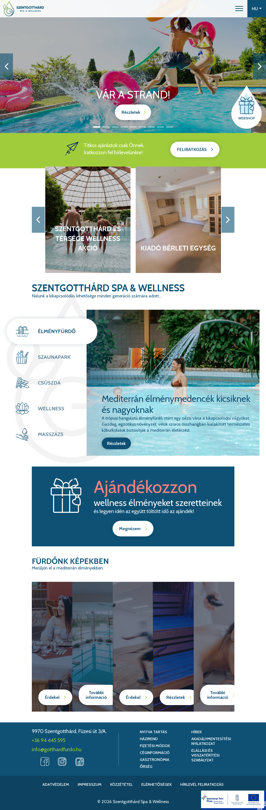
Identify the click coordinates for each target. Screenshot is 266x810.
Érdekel (52, 697)
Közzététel (121, 784)
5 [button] (133, 127)
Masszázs (50, 434)
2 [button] (105, 127)
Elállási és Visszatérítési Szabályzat (205, 755)
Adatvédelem (55, 784)
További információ (96, 695)
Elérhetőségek (156, 784)
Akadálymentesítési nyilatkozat (211, 741)
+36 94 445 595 (48, 740)
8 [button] (160, 127)
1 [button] (96, 127)
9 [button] (169, 127)
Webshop (246, 118)
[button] (239, 8)
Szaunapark (54, 357)
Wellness (51, 408)
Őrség (146, 766)
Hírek (196, 732)
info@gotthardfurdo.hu (56, 749)
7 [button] (151, 127)
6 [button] (142, 127)
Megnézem (130, 528)
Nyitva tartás (153, 732)
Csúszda (49, 383)
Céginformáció (155, 752)
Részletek (130, 112)
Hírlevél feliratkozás (202, 784)
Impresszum (90, 784)
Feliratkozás (192, 149)
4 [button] (124, 127)
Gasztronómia (154, 759)
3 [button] (114, 127)
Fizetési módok (155, 745)
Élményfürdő (57, 331)
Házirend (149, 738)
